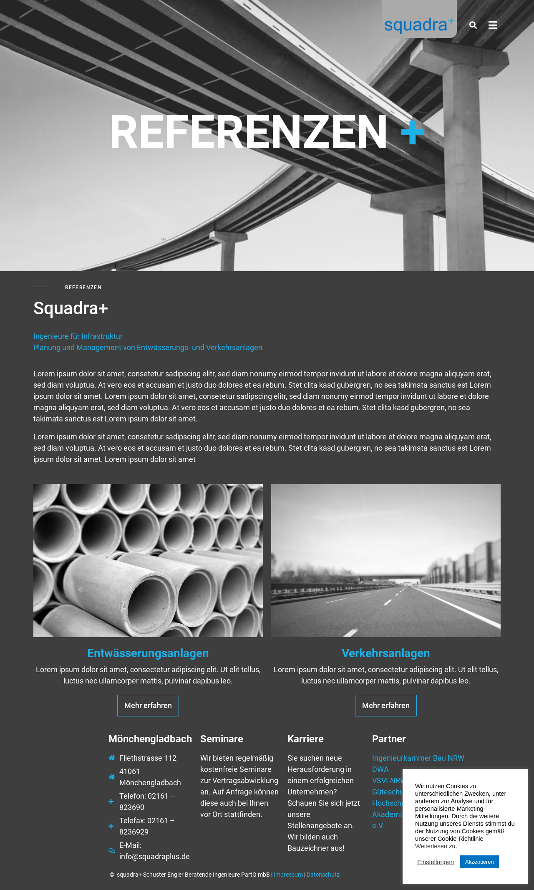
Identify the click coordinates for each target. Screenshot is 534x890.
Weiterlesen (431, 846)
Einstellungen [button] (435, 862)
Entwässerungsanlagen (148, 653)
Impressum (288, 874)
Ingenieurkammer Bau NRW (418, 758)
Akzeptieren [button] (479, 862)
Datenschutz (323, 874)
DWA (380, 769)
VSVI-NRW (389, 780)
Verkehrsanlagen (386, 653)
